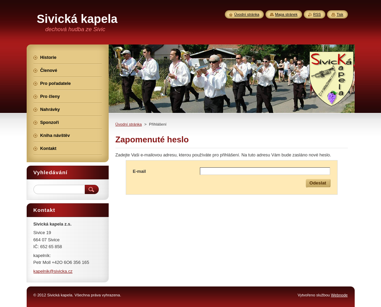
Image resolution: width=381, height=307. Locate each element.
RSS (317, 14)
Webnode (339, 295)
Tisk (340, 14)
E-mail (139, 171)
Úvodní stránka (128, 124)
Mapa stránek (286, 14)
